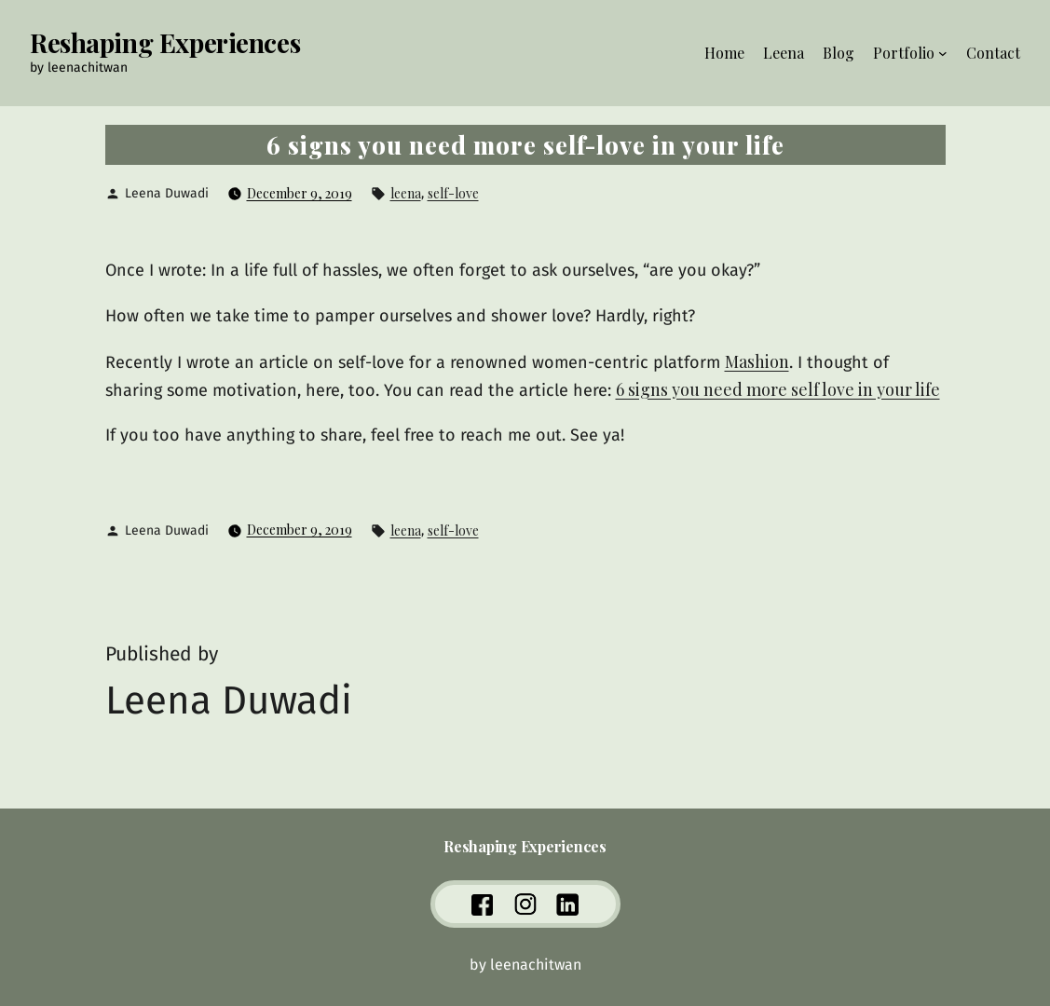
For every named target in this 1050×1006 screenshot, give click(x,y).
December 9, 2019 (299, 193)
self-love (453, 193)
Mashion (757, 361)
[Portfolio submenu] (943, 53)
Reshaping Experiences (165, 42)
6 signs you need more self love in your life (778, 389)
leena (405, 193)
